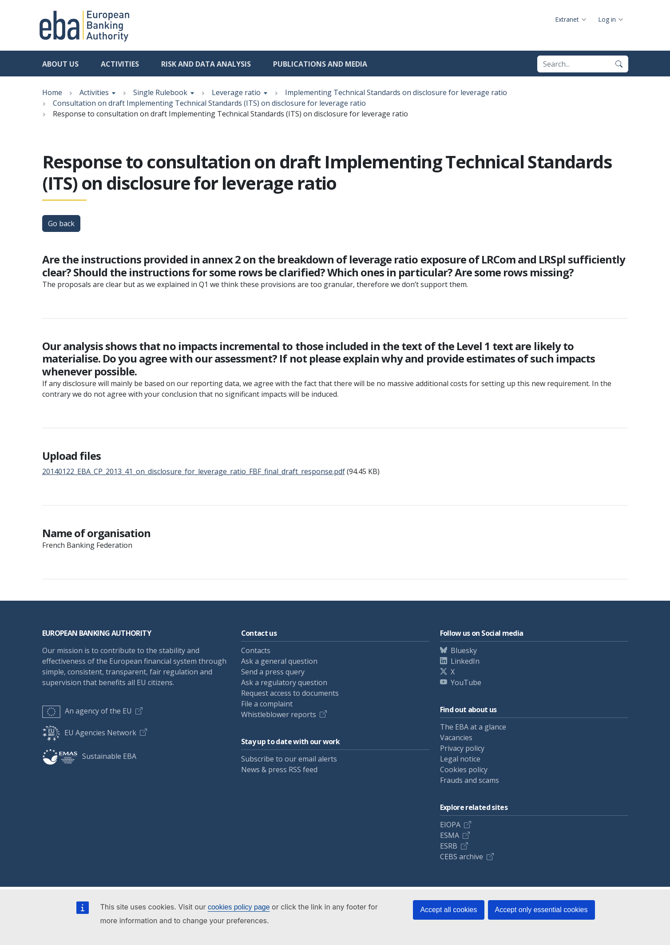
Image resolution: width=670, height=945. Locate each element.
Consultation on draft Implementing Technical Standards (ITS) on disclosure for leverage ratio (209, 103)
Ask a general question (279, 661)
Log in (607, 19)
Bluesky (464, 650)
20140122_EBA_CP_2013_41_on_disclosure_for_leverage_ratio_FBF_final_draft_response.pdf (193, 471)
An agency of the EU (87, 711)
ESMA (449, 835)
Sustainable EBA (89, 756)
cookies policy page (239, 907)
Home (52, 92)
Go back (61, 223)
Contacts (255, 650)
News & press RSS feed (279, 769)
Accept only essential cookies (541, 909)
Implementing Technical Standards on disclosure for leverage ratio (396, 92)
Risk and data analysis (206, 64)
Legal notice (460, 759)
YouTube (466, 682)
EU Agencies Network (89, 733)
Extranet (567, 19)
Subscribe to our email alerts (289, 759)
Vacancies (456, 737)
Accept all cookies (448, 909)
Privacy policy (462, 748)
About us (60, 64)
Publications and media (320, 64)
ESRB (448, 846)
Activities (120, 64)
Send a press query (273, 672)
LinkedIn (465, 661)
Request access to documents (290, 693)
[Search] (619, 64)
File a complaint (267, 704)
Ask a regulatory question (284, 682)
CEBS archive (461, 856)
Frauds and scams (469, 780)
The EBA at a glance (473, 727)
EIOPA (450, 824)
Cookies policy (464, 769)
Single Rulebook (160, 92)
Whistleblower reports (278, 714)
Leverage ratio (236, 92)
